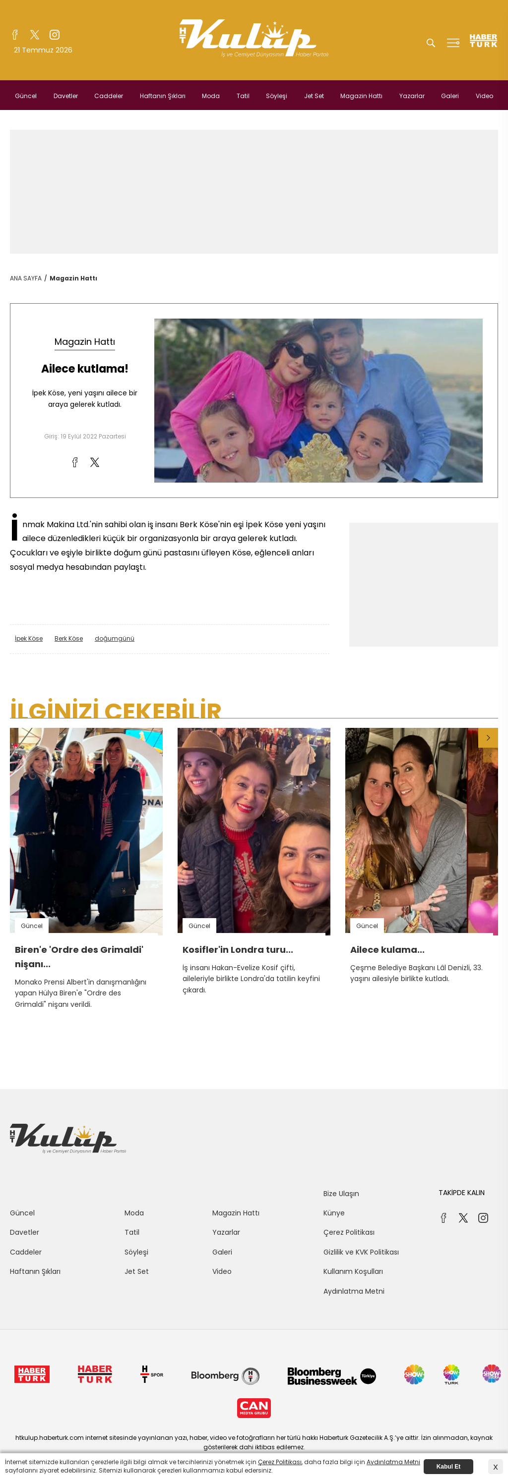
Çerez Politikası (349, 1232)
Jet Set (314, 96)
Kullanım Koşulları (353, 1271)
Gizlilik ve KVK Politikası (361, 1252)
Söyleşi (276, 96)
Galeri (450, 96)
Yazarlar (412, 96)
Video (484, 96)
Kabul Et (449, 1466)
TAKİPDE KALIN (462, 1193)
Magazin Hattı (361, 96)
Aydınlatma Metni (353, 1291)
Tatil (243, 96)
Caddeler (108, 96)
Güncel (26, 96)
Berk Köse (69, 638)
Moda (211, 96)
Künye (334, 1213)
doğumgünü (114, 638)
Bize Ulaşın (341, 1194)
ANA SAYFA (26, 278)
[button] (488, 738)
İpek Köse (29, 638)
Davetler (66, 96)
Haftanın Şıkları (163, 96)
